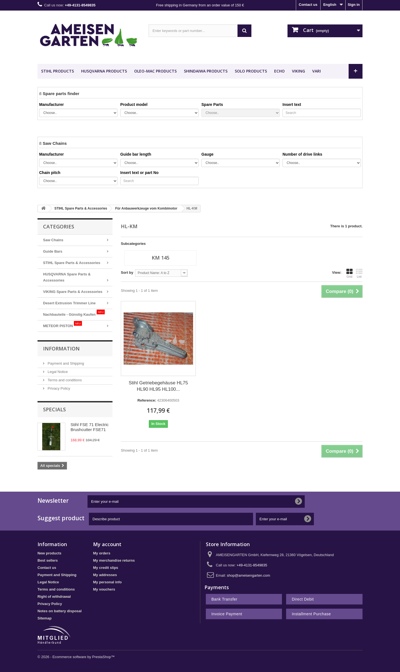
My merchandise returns (114, 560)
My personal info (107, 582)
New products (49, 553)
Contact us (308, 5)
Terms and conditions (64, 380)
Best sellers (48, 560)
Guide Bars (52, 251)
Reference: (147, 400)
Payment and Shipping (65, 363)
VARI (316, 71)
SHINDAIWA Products (206, 71)
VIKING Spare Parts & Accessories (72, 292)
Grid (349, 273)
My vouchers (104, 589)
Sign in (354, 5)
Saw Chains (53, 240)
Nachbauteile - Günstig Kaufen (74, 313)
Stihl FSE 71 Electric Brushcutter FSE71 (90, 427)
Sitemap (45, 618)
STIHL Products (57, 71)
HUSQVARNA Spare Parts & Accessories (67, 277)
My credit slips (105, 568)
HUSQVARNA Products (104, 71)
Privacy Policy (58, 388)
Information (61, 348)
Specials (54, 409)
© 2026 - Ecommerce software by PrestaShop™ (76, 657)
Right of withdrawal (54, 596)
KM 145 (160, 257)
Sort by (127, 272)
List (359, 273)
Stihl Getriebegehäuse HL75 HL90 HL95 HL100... (158, 386)
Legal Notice (57, 372)
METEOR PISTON (62, 324)
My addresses (105, 575)
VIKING (298, 71)
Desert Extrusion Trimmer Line (69, 303)
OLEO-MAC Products (155, 71)
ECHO (279, 71)
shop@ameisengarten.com (248, 575)
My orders (101, 553)
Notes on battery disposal (60, 611)
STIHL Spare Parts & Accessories (71, 263)
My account (107, 544)
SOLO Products (251, 71)
